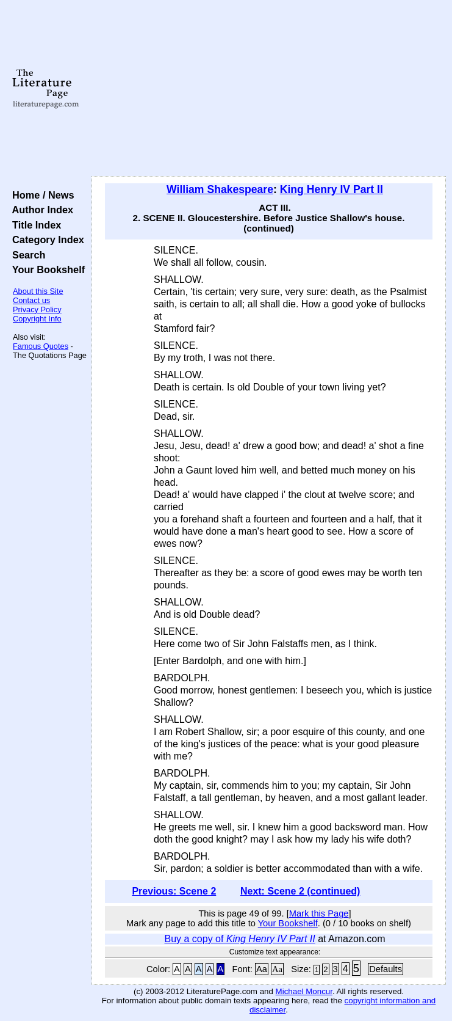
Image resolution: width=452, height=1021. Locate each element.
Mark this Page (319, 913)
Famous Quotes (40, 346)
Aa (261, 969)
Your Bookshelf (46, 269)
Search (26, 254)
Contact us (31, 300)
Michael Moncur (304, 991)
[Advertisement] (268, 88)
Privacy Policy (37, 309)
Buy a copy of (240, 939)
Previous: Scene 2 (174, 891)
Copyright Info (37, 318)
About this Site (38, 291)
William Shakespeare (220, 189)
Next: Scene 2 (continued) (300, 891)
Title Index (34, 224)
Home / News (40, 194)
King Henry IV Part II (331, 189)
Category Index (45, 239)
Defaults (385, 969)
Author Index (40, 209)
